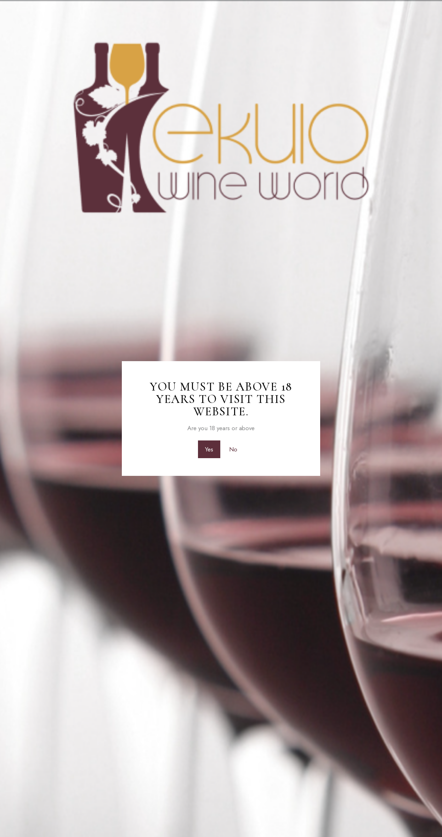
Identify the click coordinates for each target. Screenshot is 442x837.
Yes (209, 449)
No (233, 449)
